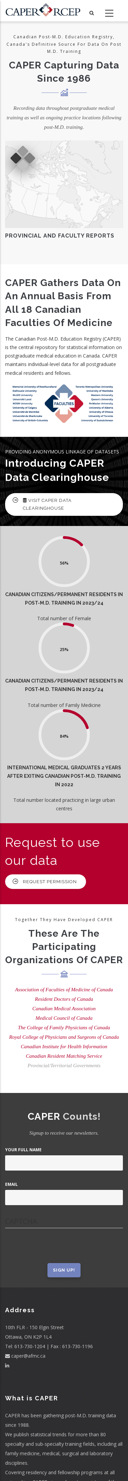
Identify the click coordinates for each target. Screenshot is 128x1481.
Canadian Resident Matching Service (64, 1056)
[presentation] (57, 1250)
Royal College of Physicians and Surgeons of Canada (64, 1037)
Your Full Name (23, 1150)
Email (11, 1184)
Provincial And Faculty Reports (59, 235)
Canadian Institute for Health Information (64, 1046)
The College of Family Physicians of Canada (64, 1027)
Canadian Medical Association (64, 1008)
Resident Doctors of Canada (64, 999)
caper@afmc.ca (25, 1356)
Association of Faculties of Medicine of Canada (64, 989)
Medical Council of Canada (64, 1018)
